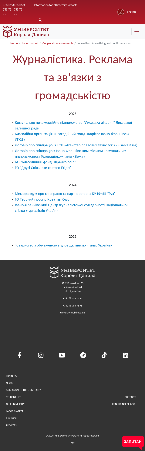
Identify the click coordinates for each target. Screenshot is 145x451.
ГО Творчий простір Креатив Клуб (42, 200)
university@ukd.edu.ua (72, 312)
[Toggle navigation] (136, 31)
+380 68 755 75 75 (72, 298)
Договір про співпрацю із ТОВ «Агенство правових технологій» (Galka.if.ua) (76, 145)
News (9, 383)
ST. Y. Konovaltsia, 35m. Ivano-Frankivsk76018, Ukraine (72, 287)
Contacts (72, 5)
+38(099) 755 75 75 (8, 10)
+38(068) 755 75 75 (19, 10)
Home (14, 43)
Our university (15, 404)
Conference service (124, 404)
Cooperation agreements (57, 43)
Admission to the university (23, 390)
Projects (11, 425)
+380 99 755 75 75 (72, 305)
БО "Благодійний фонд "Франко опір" (45, 162)
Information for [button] (43, 5)
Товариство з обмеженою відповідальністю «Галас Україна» (64, 245)
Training (11, 376)
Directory (61, 5)
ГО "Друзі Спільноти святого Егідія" (43, 168)
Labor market (30, 43)
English (131, 12)
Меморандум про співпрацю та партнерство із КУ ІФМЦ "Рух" (65, 194)
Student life (13, 397)
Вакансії (11, 418)
